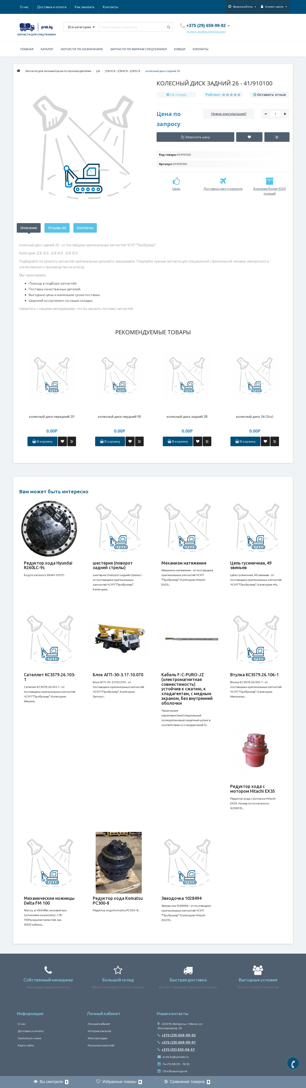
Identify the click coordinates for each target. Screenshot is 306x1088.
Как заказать (84, 7)
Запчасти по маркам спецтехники (138, 49)
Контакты (110, 7)
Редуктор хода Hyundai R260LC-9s (48, 565)
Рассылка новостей (101, 1045)
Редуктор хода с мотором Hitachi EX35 (252, 789)
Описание (28, 227)
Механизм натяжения (183, 562)
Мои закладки (97, 1038)
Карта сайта (26, 1045)
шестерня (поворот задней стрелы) (113, 565)
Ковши (180, 49)
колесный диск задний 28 (187, 416)
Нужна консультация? (228, 113)
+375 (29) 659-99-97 (177, 1042)
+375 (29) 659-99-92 (177, 1035)
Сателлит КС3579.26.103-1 (50, 677)
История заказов (99, 1031)
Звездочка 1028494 (181, 898)
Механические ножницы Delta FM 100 (49, 900)
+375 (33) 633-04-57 (176, 1050)
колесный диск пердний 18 (119, 416)
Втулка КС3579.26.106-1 (254, 674)
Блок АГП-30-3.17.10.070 (118, 674)
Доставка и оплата (51, 7)
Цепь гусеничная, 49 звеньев (251, 565)
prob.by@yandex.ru (173, 1057)
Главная (26, 49)
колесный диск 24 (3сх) (254, 416)
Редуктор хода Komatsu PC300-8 (118, 900)
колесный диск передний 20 (51, 416)
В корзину (42, 441)
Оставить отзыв (271, 94)
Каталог (47, 49)
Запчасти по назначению (81, 49)
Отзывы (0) (57, 227)
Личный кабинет (99, 1024)
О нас (24, 7)
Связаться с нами (29, 1038)
